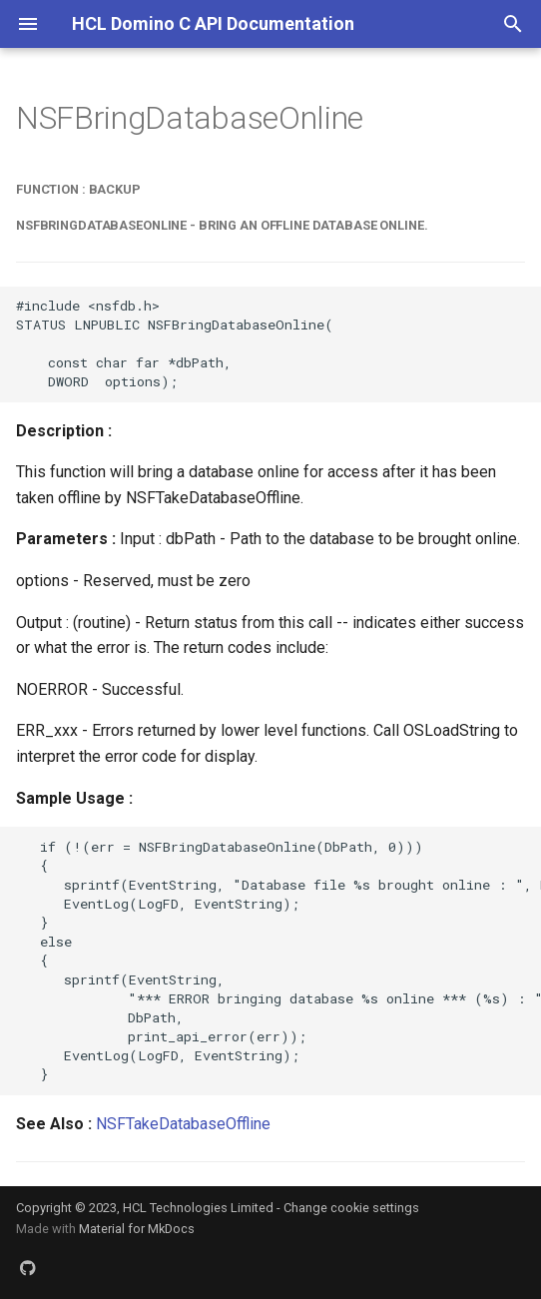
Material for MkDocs (137, 1228)
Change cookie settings (351, 1207)
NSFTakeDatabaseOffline (183, 1123)
